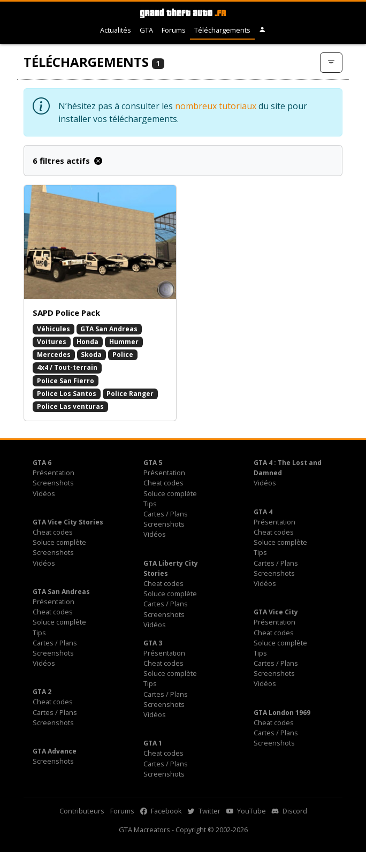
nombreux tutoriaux (215, 106)
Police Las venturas (70, 406)
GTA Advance (55, 751)
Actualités (115, 30)
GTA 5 (152, 462)
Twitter (204, 811)
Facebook (161, 811)
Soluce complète (170, 493)
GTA (146, 30)
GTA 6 (42, 462)
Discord (289, 811)
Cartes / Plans (165, 514)
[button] (262, 30)
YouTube (246, 811)
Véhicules (53, 328)
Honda (87, 341)
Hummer (124, 341)
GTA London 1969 (282, 712)
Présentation (53, 472)
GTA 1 (152, 743)
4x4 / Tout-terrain (67, 367)
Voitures (51, 341)
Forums (174, 30)
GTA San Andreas (109, 328)
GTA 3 (152, 643)
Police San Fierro (65, 380)
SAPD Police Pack (66, 312)
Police (122, 354)
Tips (150, 503)
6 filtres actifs (67, 160)
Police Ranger (130, 393)
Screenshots (53, 483)
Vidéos (44, 493)
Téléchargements (222, 30)
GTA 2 (42, 691)
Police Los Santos (66, 393)
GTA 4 (263, 511)
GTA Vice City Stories (68, 522)
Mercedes (54, 354)
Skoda (91, 354)
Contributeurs (81, 811)
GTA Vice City (276, 612)
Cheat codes (163, 483)
